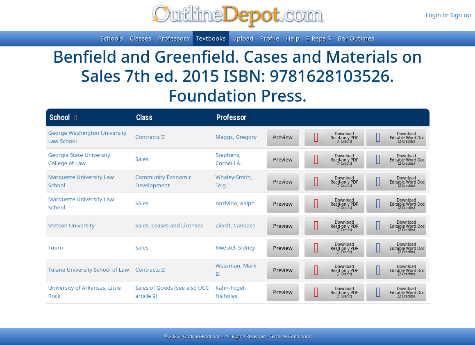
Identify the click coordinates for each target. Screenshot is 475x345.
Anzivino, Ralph (235, 203)
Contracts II (150, 137)
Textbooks (211, 38)
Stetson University (71, 225)
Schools (111, 38)
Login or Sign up (448, 15)
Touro (55, 247)
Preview (282, 137)
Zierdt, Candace (236, 225)
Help (293, 38)
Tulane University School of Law (88, 269)
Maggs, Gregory (236, 137)
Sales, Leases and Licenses (169, 225)
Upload (243, 38)
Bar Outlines (356, 38)
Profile (270, 38)
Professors (173, 38)
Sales (141, 159)
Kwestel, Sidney (235, 247)
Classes (140, 38)
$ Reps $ (318, 38)
